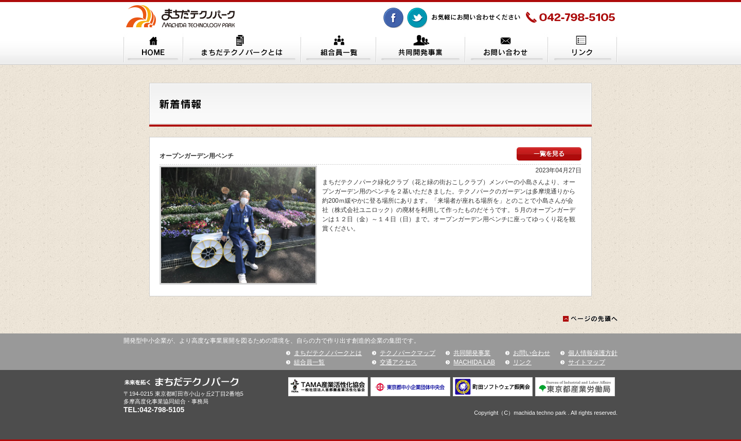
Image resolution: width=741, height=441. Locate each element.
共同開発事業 (471, 353)
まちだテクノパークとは (328, 353)
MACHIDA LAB (474, 362)
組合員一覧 (309, 362)
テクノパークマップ (407, 353)
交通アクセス (398, 362)
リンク (522, 362)
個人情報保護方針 (592, 353)
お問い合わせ (531, 353)
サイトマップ (586, 362)
